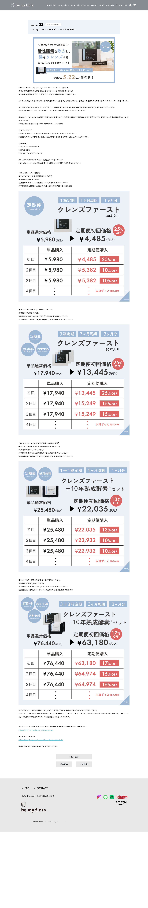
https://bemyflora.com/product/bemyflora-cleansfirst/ (42, 740)
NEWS (101, 5)
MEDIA (119, 5)
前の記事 (64, 766)
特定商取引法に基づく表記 (51, 873)
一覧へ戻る (74, 757)
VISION (94, 5)
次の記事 (84, 766)
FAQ (125, 5)
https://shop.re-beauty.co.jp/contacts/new (37, 730)
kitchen (80, 5)
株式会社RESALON (29, 873)
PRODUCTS (51, 5)
